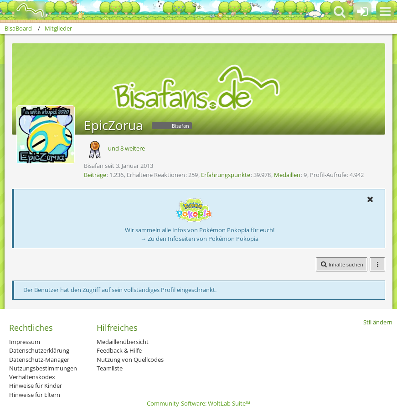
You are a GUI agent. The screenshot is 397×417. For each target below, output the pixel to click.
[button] (385, 11)
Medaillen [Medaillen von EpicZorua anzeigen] (287, 175)
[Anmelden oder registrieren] (362, 11)
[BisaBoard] (24, 10)
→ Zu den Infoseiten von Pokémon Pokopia (199, 239)
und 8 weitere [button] (126, 148)
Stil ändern (377, 322)
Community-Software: (198, 403)
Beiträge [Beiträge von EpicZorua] (95, 175)
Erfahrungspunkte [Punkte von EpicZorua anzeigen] (225, 175)
